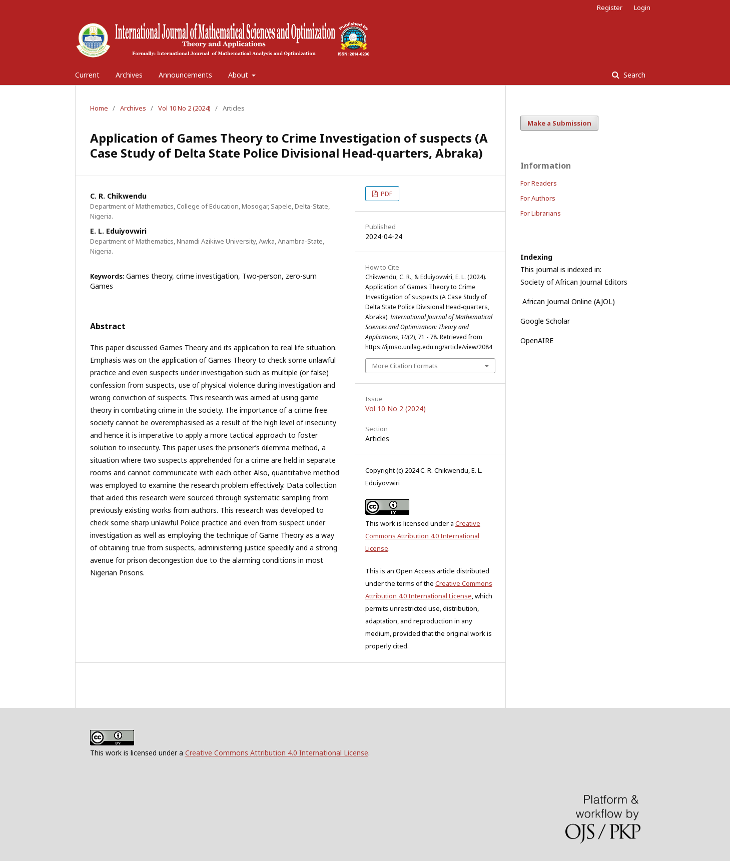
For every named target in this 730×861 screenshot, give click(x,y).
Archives (129, 75)
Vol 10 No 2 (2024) (184, 108)
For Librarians (540, 213)
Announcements (185, 75)
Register (609, 7)
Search (633, 75)
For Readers (538, 183)
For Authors (537, 198)
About (239, 75)
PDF (385, 193)
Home (99, 108)
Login (642, 7)
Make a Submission (559, 123)
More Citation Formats (405, 365)
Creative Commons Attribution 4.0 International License (422, 536)
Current (87, 75)
